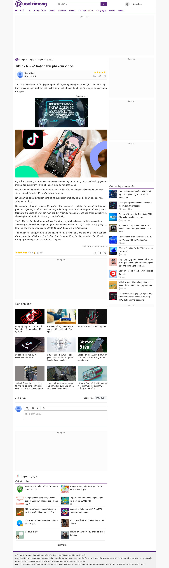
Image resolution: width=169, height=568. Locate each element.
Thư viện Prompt (86, 11)
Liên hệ (60, 555)
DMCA (83, 555)
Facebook (76, 555)
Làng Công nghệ (26, 60)
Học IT (112, 11)
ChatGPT (62, 11)
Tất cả (21, 10)
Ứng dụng (52, 555)
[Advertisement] (84, 36)
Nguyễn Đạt (30, 76)
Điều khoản (27, 555)
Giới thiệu (18, 555)
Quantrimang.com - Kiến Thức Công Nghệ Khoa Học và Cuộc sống (31, 4)
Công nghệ (101, 11)
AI (29, 11)
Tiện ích (121, 11)
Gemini (72, 11)
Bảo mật (36, 555)
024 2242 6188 (34, 561)
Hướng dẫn (44, 555)
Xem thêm (61, 545)
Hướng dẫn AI (40, 11)
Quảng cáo (68, 555)
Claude (52, 11)
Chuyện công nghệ (45, 60)
